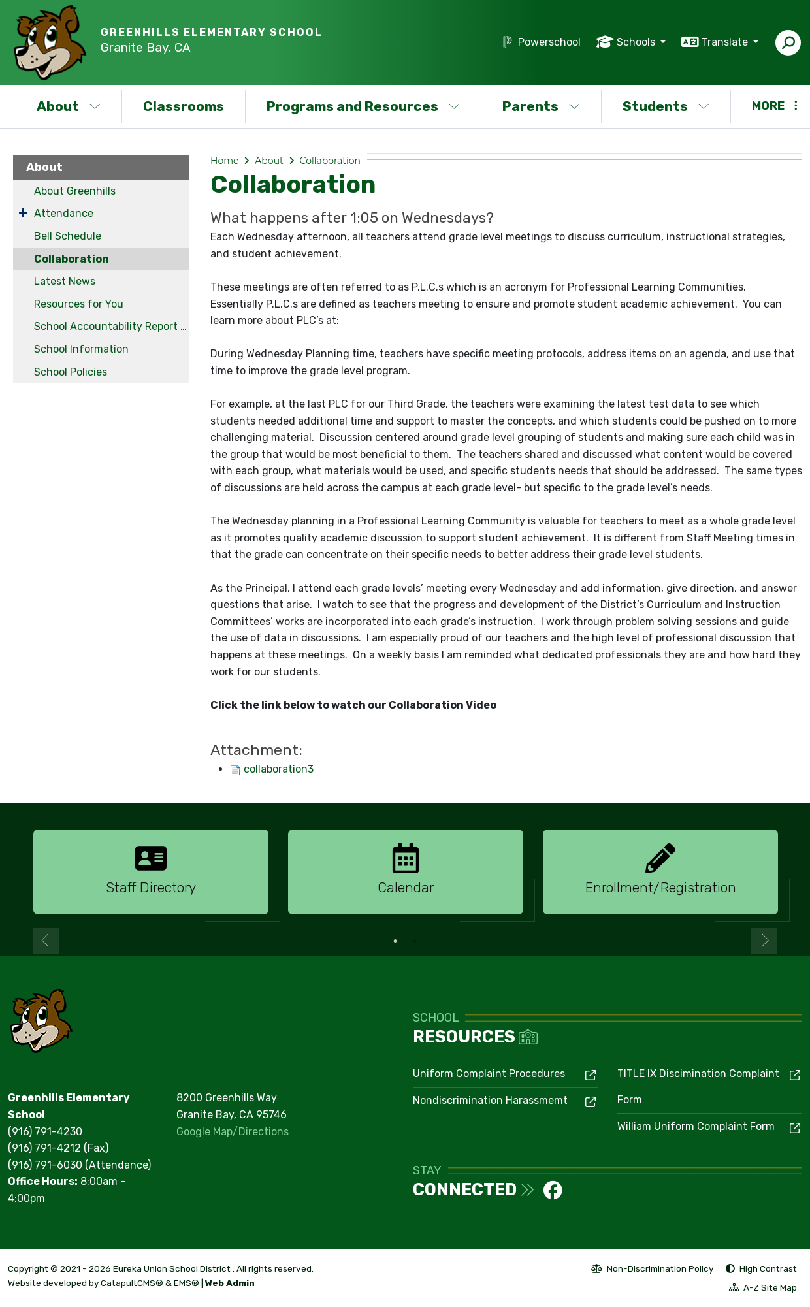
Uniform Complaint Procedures (489, 1073)
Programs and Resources (363, 106)
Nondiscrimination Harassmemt (490, 1100)
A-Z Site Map (763, 1289)
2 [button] (414, 941)
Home (224, 161)
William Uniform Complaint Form (696, 1126)
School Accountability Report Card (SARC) (111, 326)
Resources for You (78, 304)
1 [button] (395, 941)
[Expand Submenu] (23, 212)
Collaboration (71, 259)
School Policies (70, 372)
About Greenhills (75, 191)
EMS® (186, 1283)
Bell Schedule (67, 236)
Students (666, 106)
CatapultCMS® (132, 1283)
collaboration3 (279, 769)
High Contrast (768, 1268)
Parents (541, 106)
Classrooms (183, 106)
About (69, 106)
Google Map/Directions (232, 1131)
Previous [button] (46, 941)
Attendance (63, 213)
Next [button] (764, 941)
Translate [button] (726, 42)
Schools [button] (637, 42)
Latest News (64, 281)
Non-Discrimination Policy (652, 1270)
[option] (151, 873)
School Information (81, 349)
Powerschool (549, 42)
